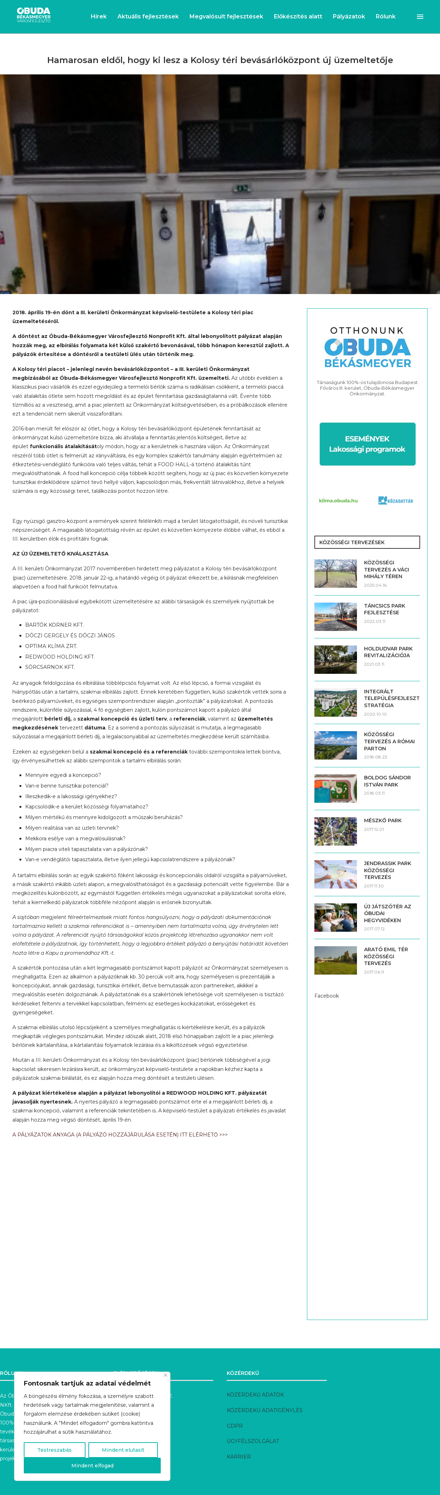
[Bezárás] (165, 1375)
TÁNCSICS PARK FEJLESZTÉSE (384, 609)
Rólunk (386, 16)
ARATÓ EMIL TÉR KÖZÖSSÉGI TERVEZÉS (386, 956)
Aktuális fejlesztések (148, 16)
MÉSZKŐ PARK (383, 820)
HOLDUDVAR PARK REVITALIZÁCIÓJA (388, 652)
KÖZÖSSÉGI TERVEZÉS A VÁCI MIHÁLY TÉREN (386, 569)
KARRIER (239, 1457)
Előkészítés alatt (298, 16)
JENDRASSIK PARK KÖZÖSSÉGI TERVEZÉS (387, 870)
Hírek (99, 16)
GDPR (235, 1426)
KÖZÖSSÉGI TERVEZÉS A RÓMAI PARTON (389, 741)
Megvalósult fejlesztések (226, 16)
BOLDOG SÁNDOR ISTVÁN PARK (387, 781)
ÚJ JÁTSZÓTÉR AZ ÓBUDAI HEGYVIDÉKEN (387, 913)
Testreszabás (54, 1450)
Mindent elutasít (123, 1450)
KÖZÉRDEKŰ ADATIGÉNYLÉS (265, 1410)
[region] (92, 1426)
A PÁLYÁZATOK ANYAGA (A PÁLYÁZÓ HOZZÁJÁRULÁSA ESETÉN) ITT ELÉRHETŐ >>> (120, 1135)
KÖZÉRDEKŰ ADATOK (255, 1395)
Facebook (326, 996)
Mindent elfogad (92, 1465)
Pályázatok (349, 16)
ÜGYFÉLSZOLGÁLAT (253, 1441)
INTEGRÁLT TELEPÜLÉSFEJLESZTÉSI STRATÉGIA (392, 698)
